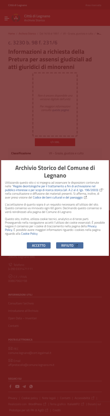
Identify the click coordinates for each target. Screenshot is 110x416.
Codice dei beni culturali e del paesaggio (60, 197)
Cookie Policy (29, 233)
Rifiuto (69, 245)
